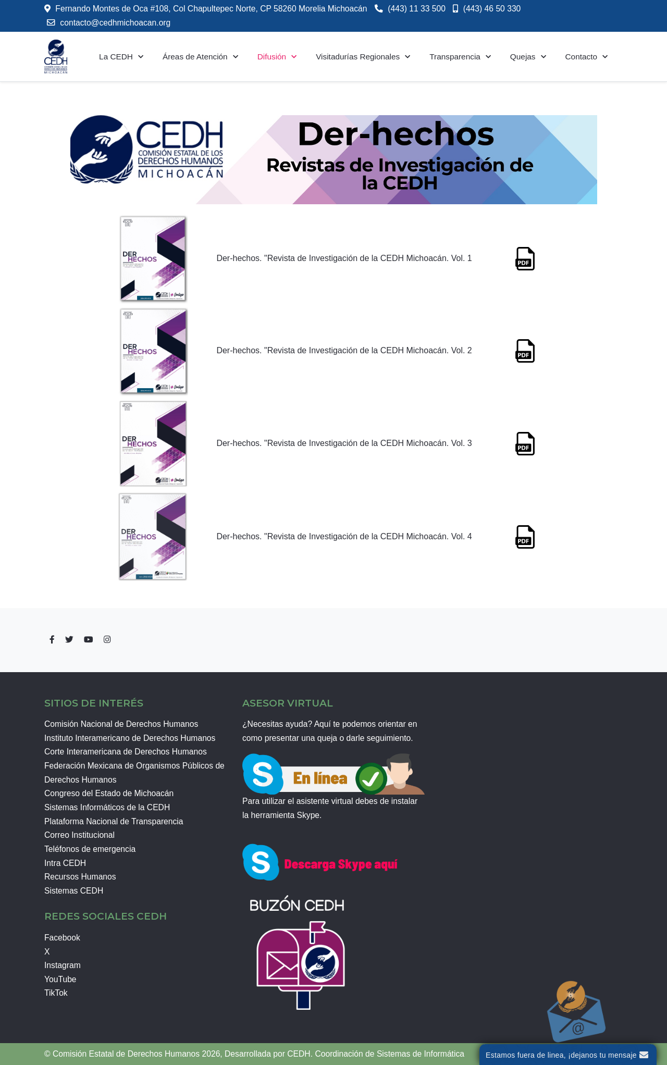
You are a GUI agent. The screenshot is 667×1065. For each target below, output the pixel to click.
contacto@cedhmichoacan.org (115, 17)
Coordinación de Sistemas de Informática (389, 1053)
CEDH (298, 1053)
